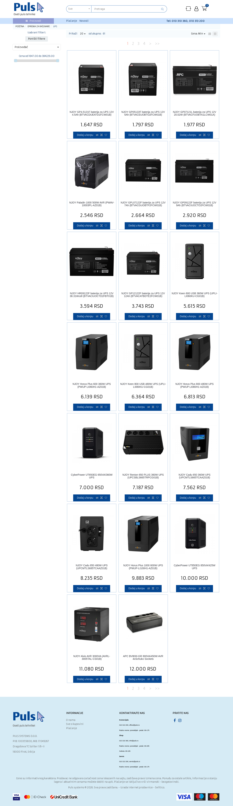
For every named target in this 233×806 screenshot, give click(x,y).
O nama (70, 720)
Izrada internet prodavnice (136, 787)
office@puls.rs (134, 725)
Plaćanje (71, 20)
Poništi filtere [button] (36, 38)
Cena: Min (198, 33)
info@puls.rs (133, 741)
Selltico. (160, 787)
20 (83, 33)
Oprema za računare (38, 26)
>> (157, 43)
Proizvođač (37, 47)
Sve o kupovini (75, 724)
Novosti (84, 20)
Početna (19, 26)
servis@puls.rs (134, 761)
